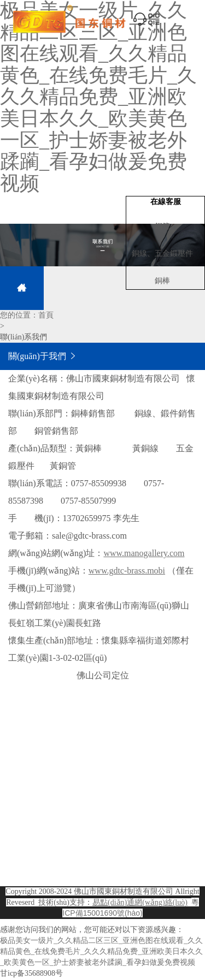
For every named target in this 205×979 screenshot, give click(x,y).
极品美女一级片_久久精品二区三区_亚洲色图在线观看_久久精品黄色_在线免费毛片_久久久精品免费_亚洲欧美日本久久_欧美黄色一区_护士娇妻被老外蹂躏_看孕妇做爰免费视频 (101, 951)
